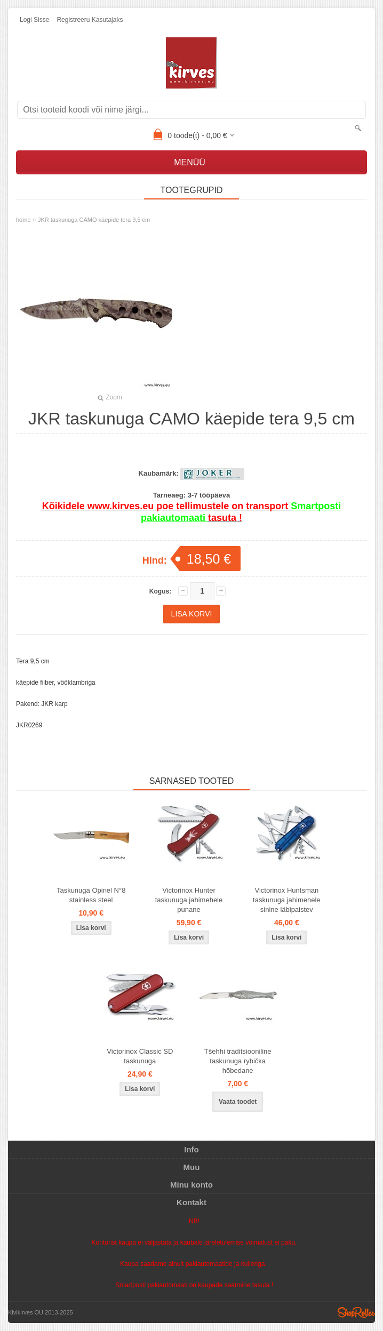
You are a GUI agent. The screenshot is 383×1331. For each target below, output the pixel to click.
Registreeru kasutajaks (90, 19)
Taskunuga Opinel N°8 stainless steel (91, 895)
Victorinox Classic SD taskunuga (140, 1056)
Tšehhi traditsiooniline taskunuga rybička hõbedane (238, 1061)
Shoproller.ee (356, 1312)
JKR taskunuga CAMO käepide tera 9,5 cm (94, 220)
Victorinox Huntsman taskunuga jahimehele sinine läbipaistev (286, 899)
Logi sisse (34, 19)
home (23, 220)
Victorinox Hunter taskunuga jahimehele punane (188, 899)
